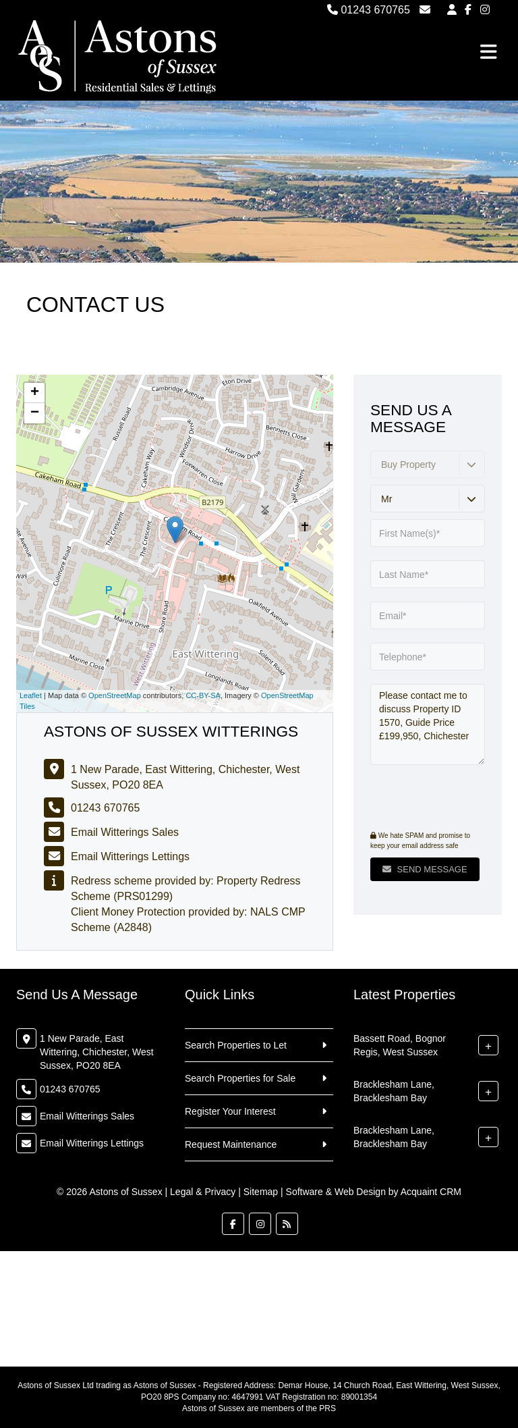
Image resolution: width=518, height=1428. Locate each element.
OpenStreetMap (114, 695)
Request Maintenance (231, 1144)
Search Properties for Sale (240, 1078)
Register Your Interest (230, 1111)
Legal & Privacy (202, 1191)
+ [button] (34, 393)
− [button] (34, 413)
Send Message (424, 869)
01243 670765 (368, 10)
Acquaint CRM (431, 1191)
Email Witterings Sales (125, 832)
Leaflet (31, 695)
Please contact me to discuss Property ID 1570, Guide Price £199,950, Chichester (427, 724)
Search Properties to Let (236, 1045)
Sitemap (260, 1191)
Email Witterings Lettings (130, 856)
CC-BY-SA (203, 695)
